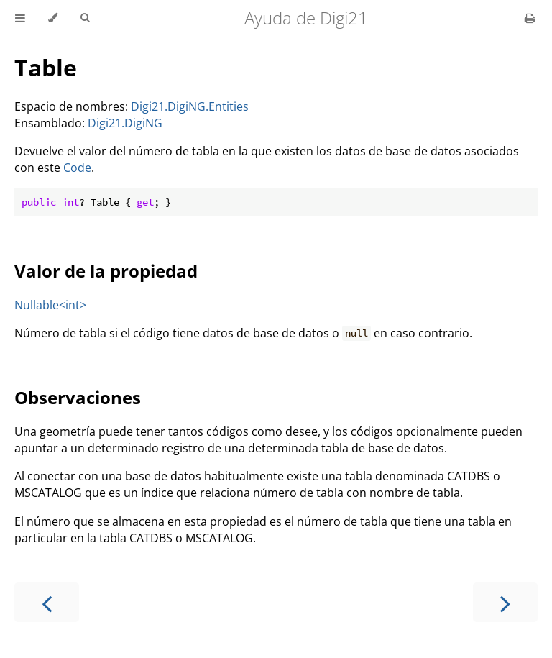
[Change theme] (53, 18)
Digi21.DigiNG (125, 123)
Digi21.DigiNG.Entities (190, 106)
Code (77, 167)
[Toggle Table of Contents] (20, 18)
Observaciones (77, 397)
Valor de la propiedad (106, 271)
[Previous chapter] (46, 602)
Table (45, 67)
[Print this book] (530, 18)
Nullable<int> (50, 305)
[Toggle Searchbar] (85, 18)
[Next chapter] (505, 602)
